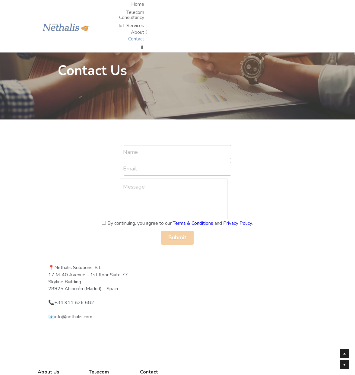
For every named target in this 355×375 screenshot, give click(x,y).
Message (50, 186)
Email (46, 168)
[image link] (69, 7)
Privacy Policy (98, 230)
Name (46, 151)
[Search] (311, 8)
